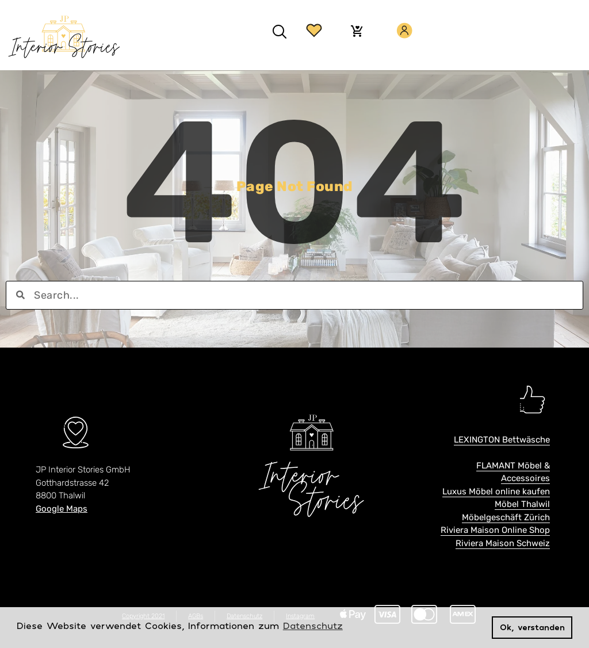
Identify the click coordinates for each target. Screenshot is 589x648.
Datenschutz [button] (313, 625)
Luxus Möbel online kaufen (496, 491)
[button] (279, 31)
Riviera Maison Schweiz (503, 543)
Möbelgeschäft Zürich (506, 517)
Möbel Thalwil (522, 504)
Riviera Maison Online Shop (495, 530)
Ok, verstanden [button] (532, 627)
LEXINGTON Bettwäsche (502, 439)
